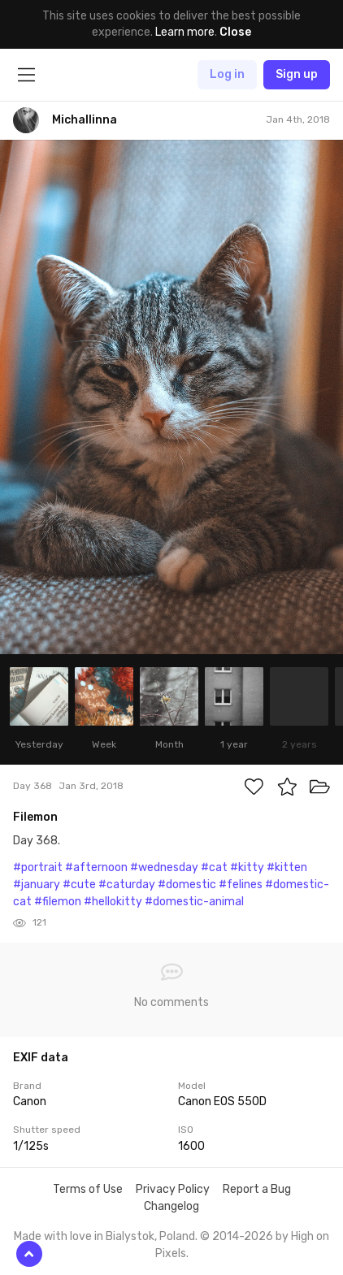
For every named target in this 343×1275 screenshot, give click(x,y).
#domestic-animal (194, 902)
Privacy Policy (173, 1189)
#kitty (247, 867)
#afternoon (96, 867)
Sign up (297, 74)
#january (36, 884)
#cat (214, 867)
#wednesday (164, 867)
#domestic (187, 884)
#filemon (57, 902)
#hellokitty (113, 902)
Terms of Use (88, 1189)
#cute (79, 884)
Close (235, 32)
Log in (227, 74)
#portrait (38, 867)
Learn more (185, 32)
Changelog (171, 1206)
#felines (241, 884)
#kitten (287, 867)
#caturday (126, 884)
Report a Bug (257, 1189)
